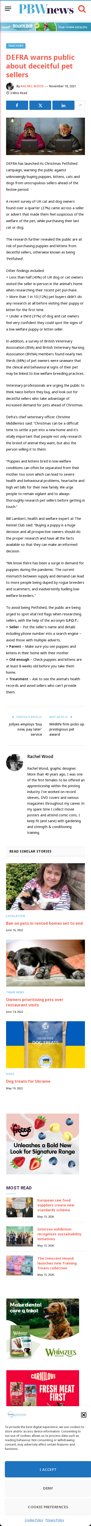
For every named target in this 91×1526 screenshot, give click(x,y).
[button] (83, 1415)
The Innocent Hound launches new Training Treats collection (57, 1263)
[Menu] (8, 8)
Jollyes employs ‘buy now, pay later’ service (25, 729)
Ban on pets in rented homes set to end (44, 923)
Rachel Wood (32, 86)
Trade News (16, 45)
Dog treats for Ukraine (28, 1081)
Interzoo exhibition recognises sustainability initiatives (59, 1234)
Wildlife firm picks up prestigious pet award (66, 729)
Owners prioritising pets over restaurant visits (34, 1002)
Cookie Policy (34, 1520)
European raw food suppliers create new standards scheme (55, 1205)
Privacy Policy (55, 1520)
